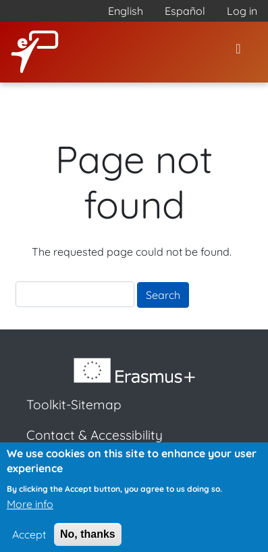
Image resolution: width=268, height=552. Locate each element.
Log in (242, 11)
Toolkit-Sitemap (74, 404)
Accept (29, 540)
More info (30, 509)
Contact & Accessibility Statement (94, 445)
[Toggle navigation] (238, 52)
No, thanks (87, 539)
